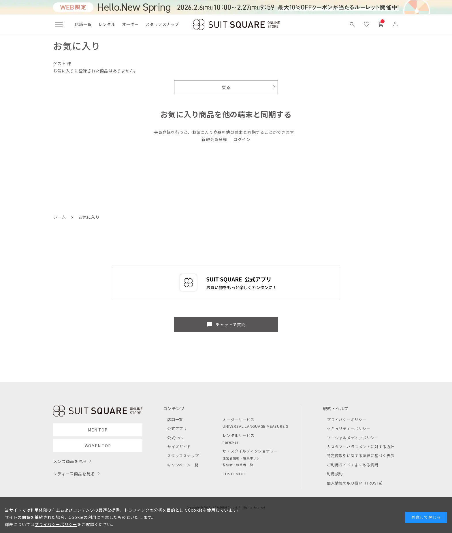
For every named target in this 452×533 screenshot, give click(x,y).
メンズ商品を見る (70, 461)
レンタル (107, 24)
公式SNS (175, 437)
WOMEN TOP (98, 445)
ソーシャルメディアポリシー (352, 437)
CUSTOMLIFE (235, 473)
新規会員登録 (214, 139)
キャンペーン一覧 (183, 465)
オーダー (130, 24)
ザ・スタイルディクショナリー (250, 451)
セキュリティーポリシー (348, 428)
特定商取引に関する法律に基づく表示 (360, 455)
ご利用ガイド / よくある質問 (352, 465)
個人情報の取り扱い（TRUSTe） (356, 483)
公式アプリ (177, 428)
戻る (226, 87)
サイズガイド (179, 446)
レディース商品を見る (74, 473)
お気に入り (89, 217)
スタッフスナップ (162, 24)
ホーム (59, 217)
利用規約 (335, 473)
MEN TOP (97, 430)
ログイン (242, 139)
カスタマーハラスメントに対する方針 (360, 446)
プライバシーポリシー (347, 419)
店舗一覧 (83, 24)
